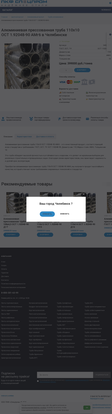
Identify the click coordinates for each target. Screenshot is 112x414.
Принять (47, 214)
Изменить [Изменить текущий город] (64, 214)
